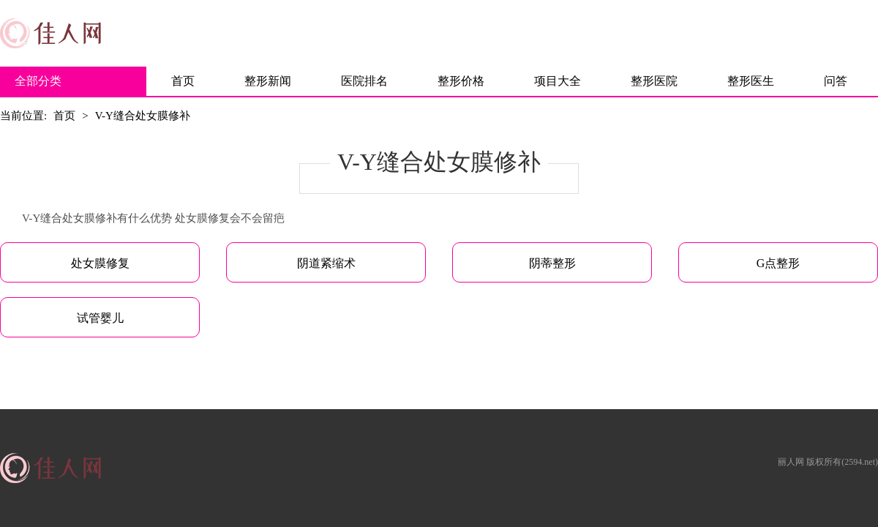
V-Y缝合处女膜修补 (142, 116)
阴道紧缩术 (326, 263)
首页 (183, 81)
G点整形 (778, 263)
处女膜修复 (100, 263)
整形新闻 (267, 81)
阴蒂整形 (552, 263)
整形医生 (750, 81)
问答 (835, 81)
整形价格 (461, 81)
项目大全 (557, 81)
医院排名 (364, 81)
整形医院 (654, 81)
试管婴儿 (100, 318)
